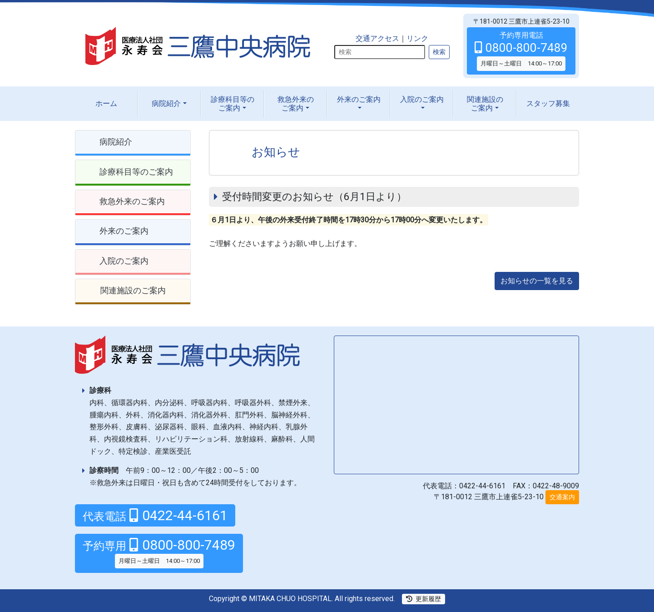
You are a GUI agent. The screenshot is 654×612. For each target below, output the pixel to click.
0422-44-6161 (155, 515)
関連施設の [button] (485, 103)
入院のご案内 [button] (124, 261)
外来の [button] (359, 99)
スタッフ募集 (548, 103)
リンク (417, 38)
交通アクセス (377, 38)
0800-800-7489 (159, 552)
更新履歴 (423, 598)
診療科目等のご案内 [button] (136, 171)
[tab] (132, 143)
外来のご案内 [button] (124, 231)
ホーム (106, 103)
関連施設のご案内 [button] (133, 290)
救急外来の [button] (295, 103)
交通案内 (562, 497)
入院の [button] (422, 99)
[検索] (379, 52)
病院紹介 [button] (166, 103)
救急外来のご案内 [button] (132, 201)
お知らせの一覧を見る (536, 280)
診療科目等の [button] (232, 103)
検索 (439, 51)
